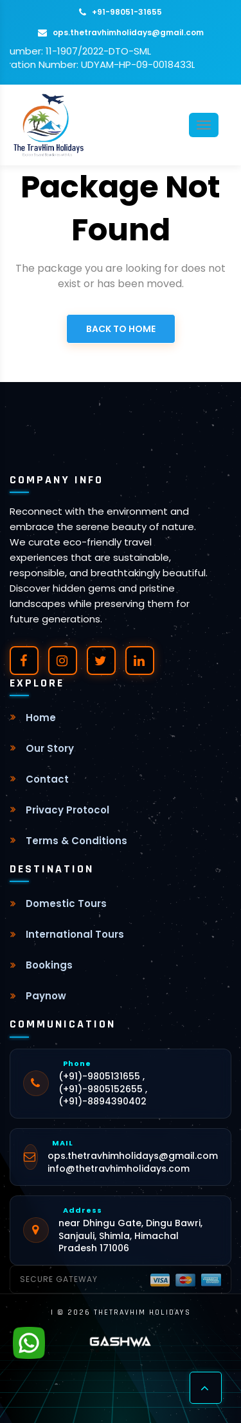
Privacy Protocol (67, 810)
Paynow (46, 996)
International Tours (75, 934)
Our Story (50, 748)
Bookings (49, 965)
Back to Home (121, 328)
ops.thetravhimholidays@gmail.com (121, 32)
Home (41, 717)
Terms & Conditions (76, 840)
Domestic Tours (66, 903)
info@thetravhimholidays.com (119, 1169)
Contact (47, 779)
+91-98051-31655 (120, 11)
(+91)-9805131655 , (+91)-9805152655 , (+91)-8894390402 (102, 1089)
